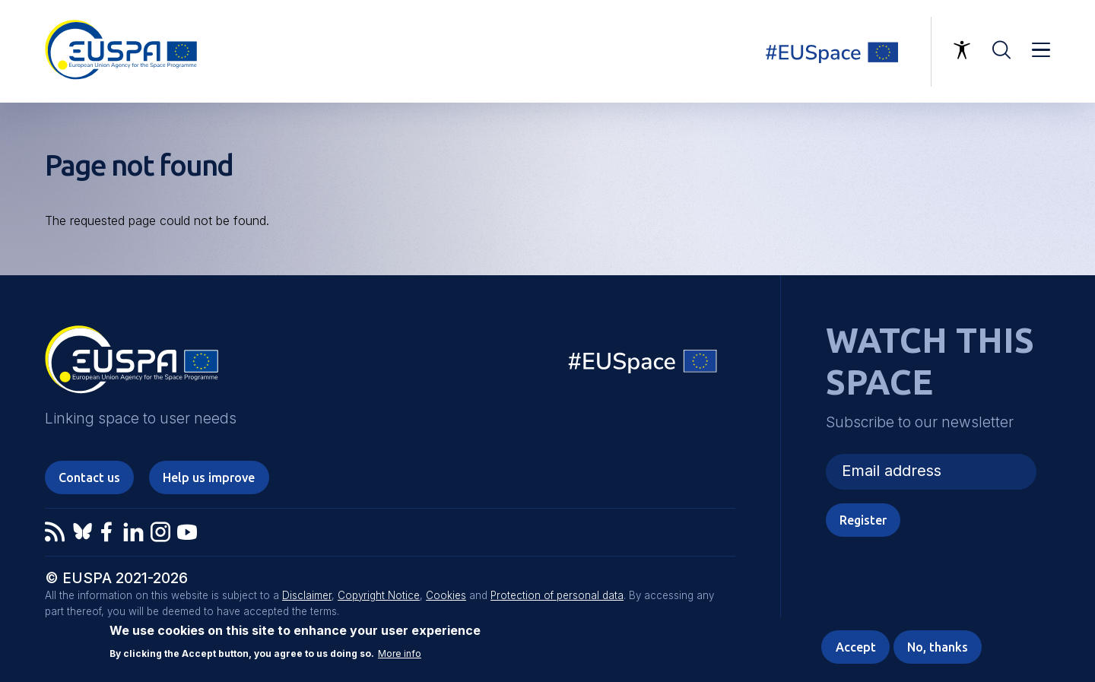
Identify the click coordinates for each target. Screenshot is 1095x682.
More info (399, 654)
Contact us (89, 477)
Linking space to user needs (841, 52)
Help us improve (209, 477)
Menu (1041, 50)
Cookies (446, 595)
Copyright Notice (379, 595)
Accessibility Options (962, 50)
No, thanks (937, 648)
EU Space (643, 364)
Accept (856, 648)
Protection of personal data (557, 595)
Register (863, 520)
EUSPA (131, 364)
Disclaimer (307, 595)
